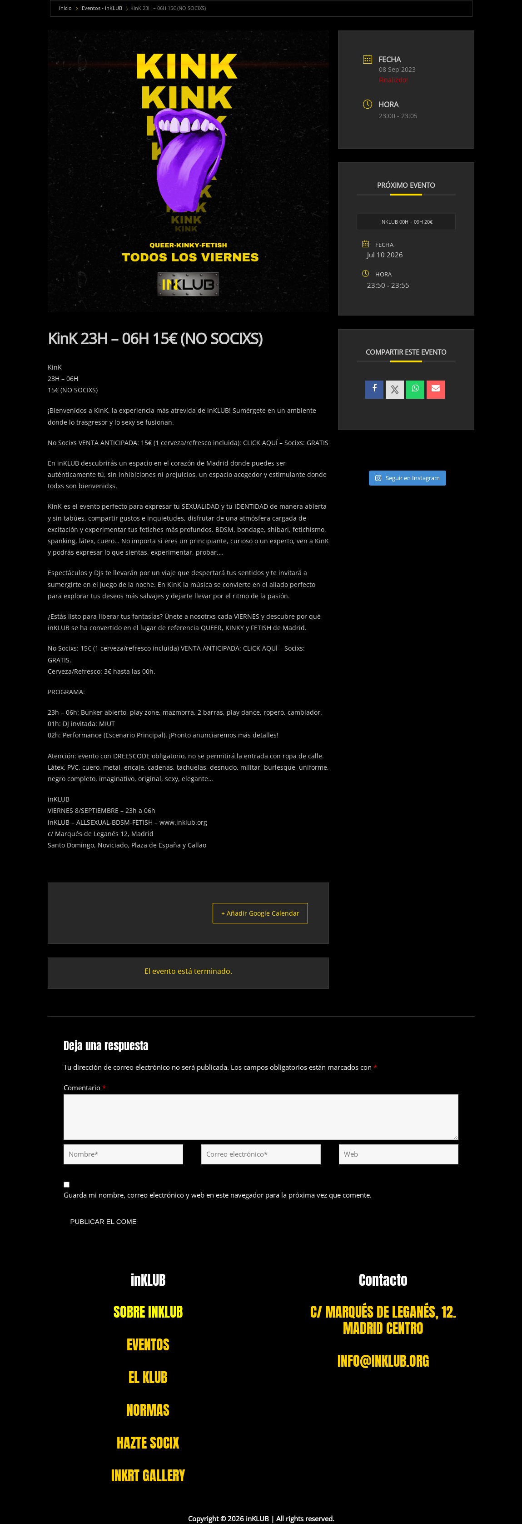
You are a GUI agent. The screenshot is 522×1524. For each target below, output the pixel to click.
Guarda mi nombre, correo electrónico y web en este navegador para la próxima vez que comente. (218, 1194)
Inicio (65, 8)
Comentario (85, 1087)
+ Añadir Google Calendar (255, 912)
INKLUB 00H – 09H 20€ (406, 221)
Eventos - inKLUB (102, 8)
